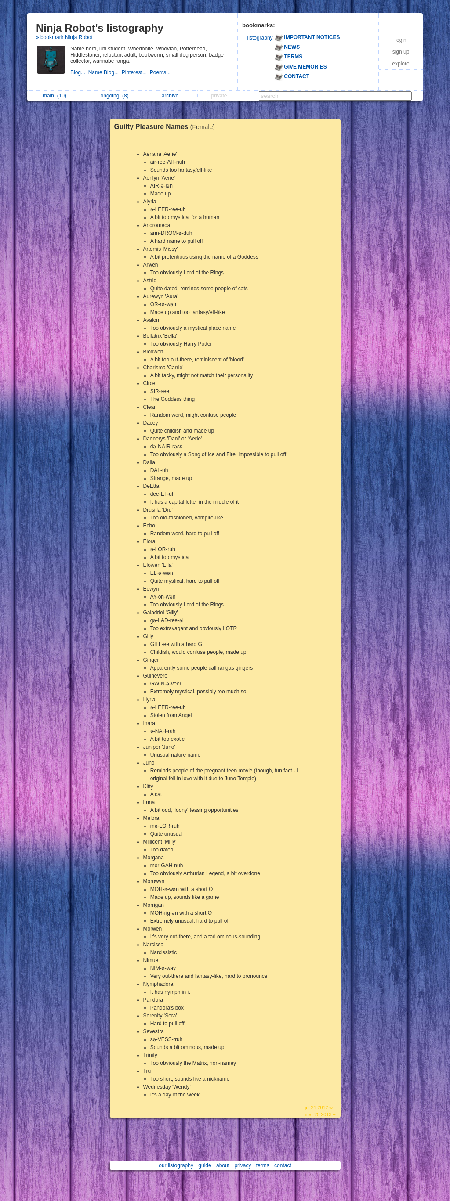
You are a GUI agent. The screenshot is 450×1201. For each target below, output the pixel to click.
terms (262, 1165)
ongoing (115, 96)
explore (400, 64)
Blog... (79, 72)
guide (204, 1165)
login (400, 40)
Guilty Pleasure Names (166, 126)
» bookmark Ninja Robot (64, 37)
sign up (401, 52)
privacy (242, 1165)
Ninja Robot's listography (99, 28)
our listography (176, 1165)
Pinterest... (136, 72)
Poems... (161, 72)
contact (282, 1165)
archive (172, 96)
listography (260, 38)
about (222, 1165)
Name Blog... (105, 72)
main (54, 96)
